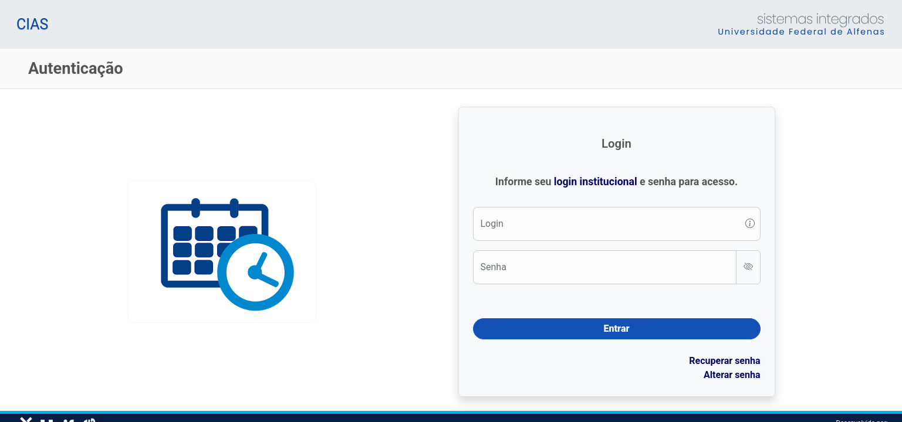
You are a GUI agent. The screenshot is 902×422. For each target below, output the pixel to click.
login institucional (595, 182)
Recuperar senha (724, 360)
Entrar (617, 328)
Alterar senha (732, 374)
